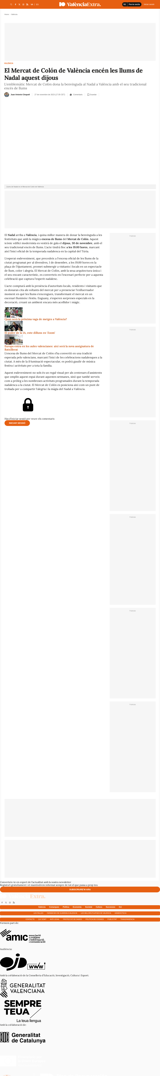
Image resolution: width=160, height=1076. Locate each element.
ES (37, 4)
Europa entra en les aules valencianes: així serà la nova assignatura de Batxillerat (49, 347)
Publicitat (112, 919)
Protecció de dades (72, 919)
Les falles (38, 913)
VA (32, 4)
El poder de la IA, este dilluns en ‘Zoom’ (30, 332)
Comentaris (76, 95)
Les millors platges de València (96, 913)
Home (7, 14)
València (8, 63)
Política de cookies (95, 919)
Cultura (99, 907)
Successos (110, 907)
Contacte (30, 919)
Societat (88, 907)
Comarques (54, 907)
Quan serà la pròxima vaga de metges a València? (36, 319)
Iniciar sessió (17, 423)
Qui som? (42, 919)
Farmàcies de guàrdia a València (62, 913)
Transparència (127, 919)
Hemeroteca (120, 913)
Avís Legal (55, 919)
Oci (120, 907)
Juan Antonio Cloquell (20, 95)
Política (66, 907)
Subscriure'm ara (80, 889)
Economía (77, 907)
